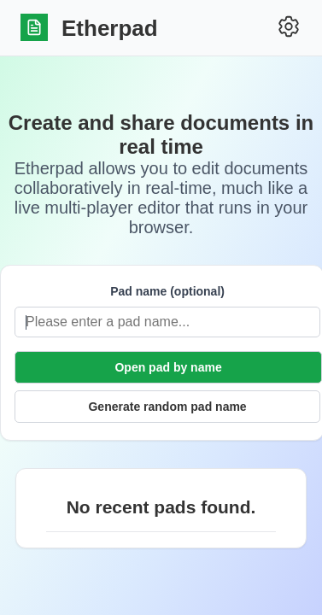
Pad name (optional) (167, 291)
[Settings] (289, 28)
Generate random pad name (167, 406)
